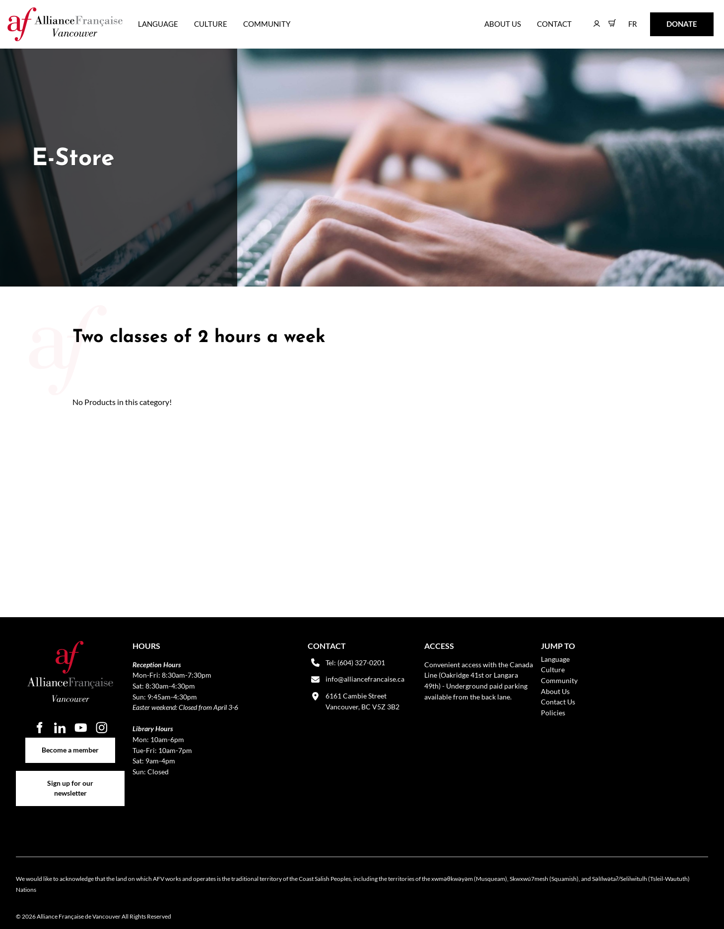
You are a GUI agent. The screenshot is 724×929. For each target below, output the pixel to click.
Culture (210, 23)
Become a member (70, 743)
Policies (553, 712)
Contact (554, 23)
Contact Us (558, 701)
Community (266, 23)
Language (158, 23)
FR (625, 19)
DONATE (666, 19)
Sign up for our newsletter (70, 776)
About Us (502, 23)
